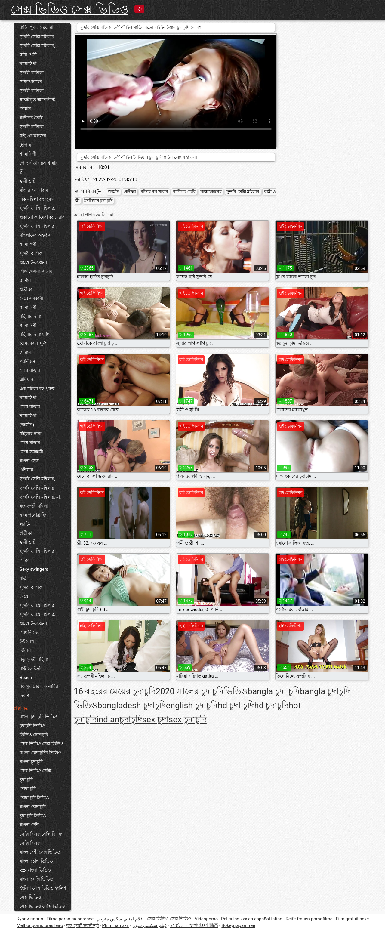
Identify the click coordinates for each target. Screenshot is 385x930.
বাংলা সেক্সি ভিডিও (36, 879)
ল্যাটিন (26, 524)
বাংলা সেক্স (29, 461)
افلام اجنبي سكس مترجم (120, 919)
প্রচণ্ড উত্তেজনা (33, 262)
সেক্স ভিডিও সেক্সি (35, 771)
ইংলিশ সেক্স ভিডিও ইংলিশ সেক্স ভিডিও (43, 892)
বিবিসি (25, 650)
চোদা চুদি (28, 789)
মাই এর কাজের (33, 136)
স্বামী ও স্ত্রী (28, 54)
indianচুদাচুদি (119, 720)
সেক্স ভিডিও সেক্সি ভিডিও (42, 906)
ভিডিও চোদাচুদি (34, 734)
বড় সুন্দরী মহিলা (34, 506)
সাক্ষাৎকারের (31, 82)
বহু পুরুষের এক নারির (39, 686)
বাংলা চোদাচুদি (33, 807)
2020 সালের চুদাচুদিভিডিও (202, 691)
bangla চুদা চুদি (274, 691)
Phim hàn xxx (115, 925)
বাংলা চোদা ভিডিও (36, 861)
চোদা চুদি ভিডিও (34, 798)
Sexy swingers (34, 569)
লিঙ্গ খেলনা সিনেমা (37, 271)
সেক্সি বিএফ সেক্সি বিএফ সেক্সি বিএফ (41, 838)
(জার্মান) (27, 425)
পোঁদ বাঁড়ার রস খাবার (38, 163)
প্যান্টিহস (27, 361)
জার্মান (25, 109)
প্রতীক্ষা (26, 289)
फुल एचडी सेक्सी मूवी (82, 925)
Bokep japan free (238, 925)
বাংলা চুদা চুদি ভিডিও (38, 716)
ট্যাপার (25, 145)
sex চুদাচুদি (188, 720)
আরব (25, 560)
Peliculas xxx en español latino (251, 919)
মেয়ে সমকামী (31, 298)
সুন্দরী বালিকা (32, 73)
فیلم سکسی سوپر (149, 925)
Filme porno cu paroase (70, 919)
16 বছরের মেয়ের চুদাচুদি (115, 691)
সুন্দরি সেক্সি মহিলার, (37, 45)
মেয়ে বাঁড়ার (30, 370)
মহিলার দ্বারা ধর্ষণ (35, 334)
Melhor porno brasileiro (40, 925)
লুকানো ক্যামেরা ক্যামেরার (42, 217)
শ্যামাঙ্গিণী (28, 63)
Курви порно (30, 919)
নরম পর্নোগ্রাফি (33, 515)
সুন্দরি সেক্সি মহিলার (37, 36)
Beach (26, 677)
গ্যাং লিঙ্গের (30, 632)
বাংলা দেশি (29, 825)
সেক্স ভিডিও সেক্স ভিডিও (69, 9)
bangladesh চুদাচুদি (131, 705)
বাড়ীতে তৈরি (31, 118)
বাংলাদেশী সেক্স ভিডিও (40, 852)
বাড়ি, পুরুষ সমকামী (36, 27)
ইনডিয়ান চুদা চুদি (98, 200)
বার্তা (24, 578)
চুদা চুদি (26, 780)
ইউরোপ (27, 641)
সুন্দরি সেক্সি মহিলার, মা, (40, 497)
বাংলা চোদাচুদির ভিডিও (40, 752)
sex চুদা (155, 720)
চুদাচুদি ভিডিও (32, 725)
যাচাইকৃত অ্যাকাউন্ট (37, 100)
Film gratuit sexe (352, 919)
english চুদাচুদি (192, 705)
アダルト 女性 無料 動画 (194, 925)
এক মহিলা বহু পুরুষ (37, 199)
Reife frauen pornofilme (309, 919)
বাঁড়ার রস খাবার (34, 190)
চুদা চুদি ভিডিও (33, 816)
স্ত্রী (22, 172)
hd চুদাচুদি (271, 705)
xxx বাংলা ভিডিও (35, 870)
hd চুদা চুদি (236, 705)
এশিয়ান (26, 379)
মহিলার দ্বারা (30, 316)
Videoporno (206, 919)
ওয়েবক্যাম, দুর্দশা (34, 343)
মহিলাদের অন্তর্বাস (35, 235)
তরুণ (24, 695)
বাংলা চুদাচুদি (31, 762)
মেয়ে (24, 596)
